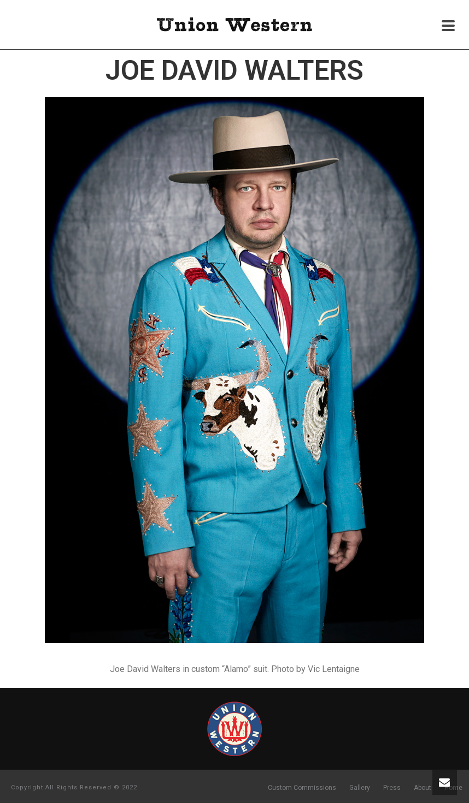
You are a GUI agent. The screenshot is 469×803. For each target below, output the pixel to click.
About (422, 788)
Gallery (359, 788)
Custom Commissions (302, 788)
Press (392, 788)
